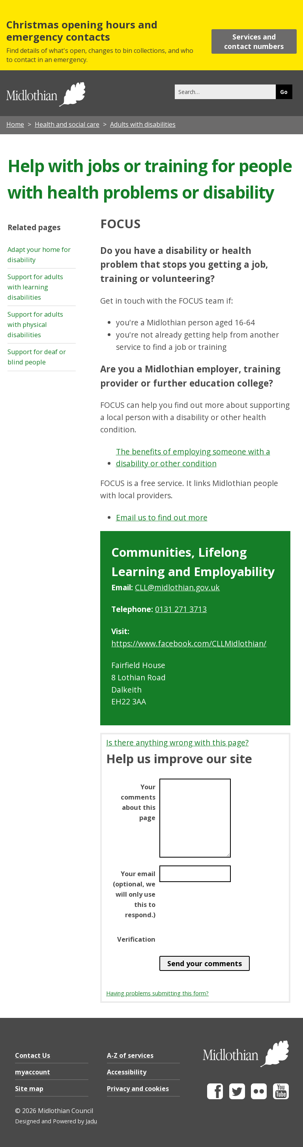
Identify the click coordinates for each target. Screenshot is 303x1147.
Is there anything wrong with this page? (177, 742)
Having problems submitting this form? (157, 993)
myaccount (32, 1072)
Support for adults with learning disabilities (35, 287)
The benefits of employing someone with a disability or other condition (193, 457)
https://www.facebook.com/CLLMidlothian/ (188, 643)
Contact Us (32, 1055)
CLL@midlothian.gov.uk (177, 587)
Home (15, 124)
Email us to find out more (162, 517)
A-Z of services (130, 1055)
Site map (29, 1088)
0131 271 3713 (181, 609)
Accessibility (126, 1072)
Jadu (91, 1121)
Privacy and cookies (138, 1088)
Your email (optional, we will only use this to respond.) (134, 894)
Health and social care (67, 124)
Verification (136, 939)
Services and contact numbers (254, 41)
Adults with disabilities (143, 124)
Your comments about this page (138, 802)
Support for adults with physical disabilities (35, 324)
